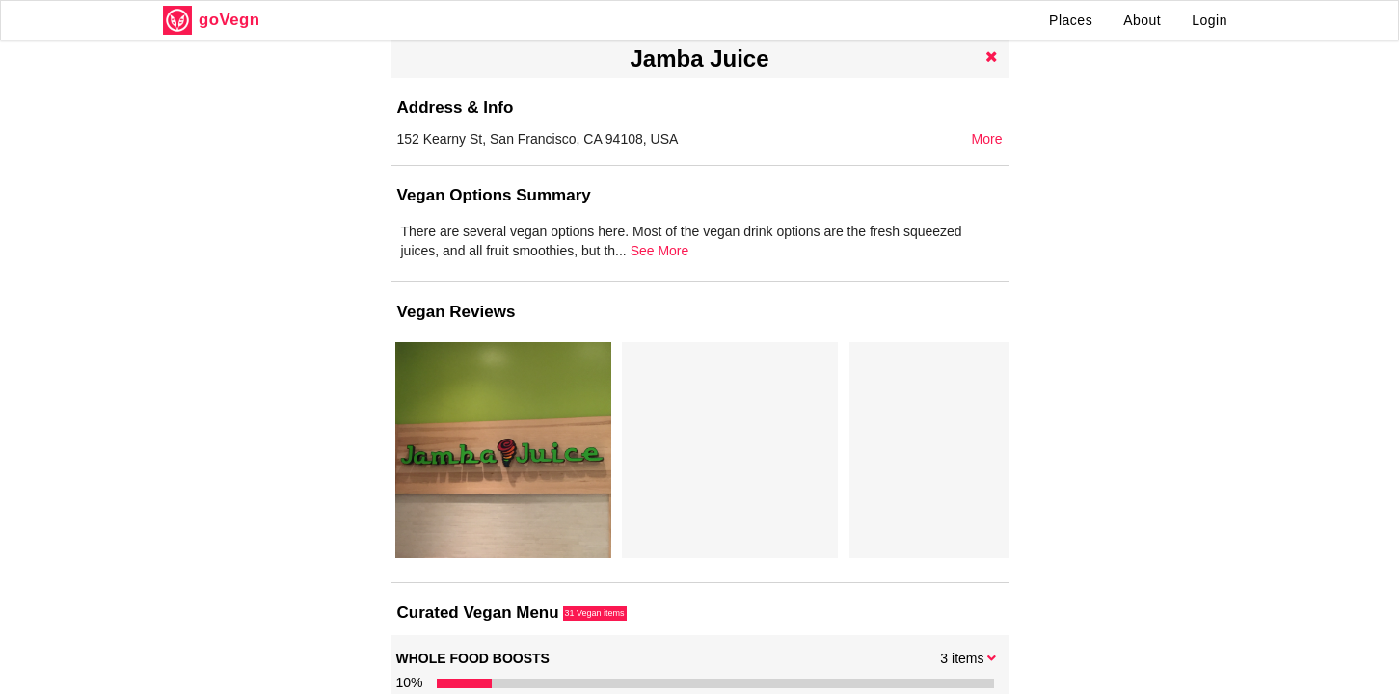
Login (1209, 20)
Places (1070, 20)
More (987, 139)
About (1142, 20)
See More (964, 270)
